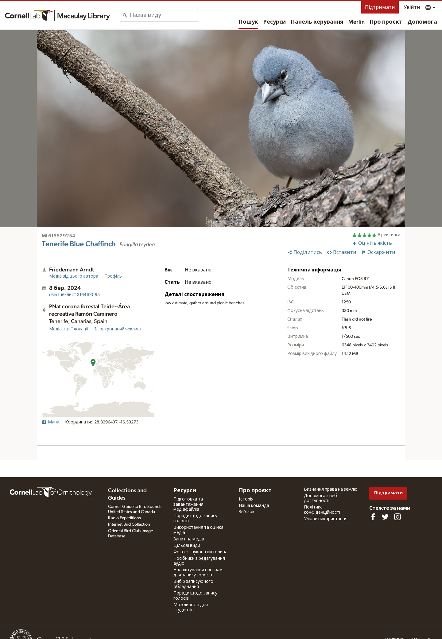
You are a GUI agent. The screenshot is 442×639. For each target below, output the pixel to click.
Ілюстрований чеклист (118, 329)
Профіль (113, 276)
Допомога (422, 22)
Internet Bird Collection (129, 524)
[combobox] (164, 15)
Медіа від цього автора (73, 276)
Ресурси (274, 22)
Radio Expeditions (124, 518)
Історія (246, 499)
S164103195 (74, 295)
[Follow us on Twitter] (385, 516)
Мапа (50, 422)
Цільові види (186, 546)
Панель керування (317, 22)
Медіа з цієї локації (68, 329)
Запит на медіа (188, 539)
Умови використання (325, 519)
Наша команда (254, 506)
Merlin (356, 22)
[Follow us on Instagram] (397, 516)
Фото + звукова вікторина (200, 552)
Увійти (412, 7)
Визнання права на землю (331, 489)
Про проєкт (386, 22)
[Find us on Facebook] (373, 516)
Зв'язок (246, 512)
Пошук (248, 22)
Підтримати (380, 7)
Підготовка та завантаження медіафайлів (188, 504)
